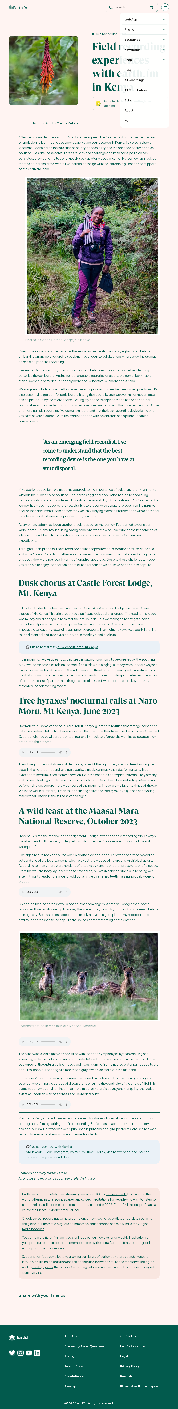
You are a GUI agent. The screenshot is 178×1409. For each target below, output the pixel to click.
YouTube (87, 1152)
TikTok (100, 1152)
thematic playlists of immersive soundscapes (76, 1224)
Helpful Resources (136, 1346)
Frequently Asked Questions (88, 1346)
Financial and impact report (143, 1386)
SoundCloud (61, 1157)
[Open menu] (165, 7)
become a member (69, 1243)
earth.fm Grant (65, 137)
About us (75, 1336)
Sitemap (74, 1386)
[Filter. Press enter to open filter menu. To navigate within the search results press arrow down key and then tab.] (151, 7)
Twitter (75, 1152)
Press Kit (130, 1376)
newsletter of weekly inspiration (121, 1237)
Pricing (73, 1356)
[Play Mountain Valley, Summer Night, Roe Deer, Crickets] (98, 103)
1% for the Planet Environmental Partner (50, 1210)
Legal (128, 1356)
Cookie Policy (78, 1376)
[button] (130, 103)
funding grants (42, 1267)
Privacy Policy (133, 1366)
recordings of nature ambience (66, 1218)
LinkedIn (36, 1152)
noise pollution (55, 1262)
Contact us (132, 1336)
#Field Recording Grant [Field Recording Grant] (109, 34)
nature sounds (116, 1194)
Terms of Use (77, 1366)
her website (121, 1152)
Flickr (48, 1152)
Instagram (60, 1152)
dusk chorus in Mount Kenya (77, 647)
